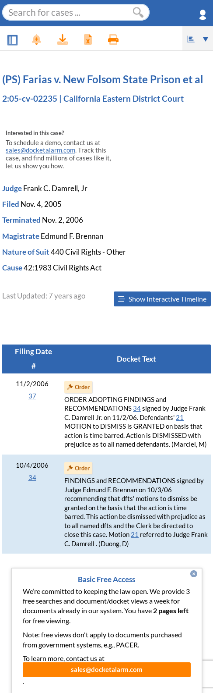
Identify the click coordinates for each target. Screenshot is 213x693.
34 (137, 408)
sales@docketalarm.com (40, 150)
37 (32, 396)
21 (180, 417)
